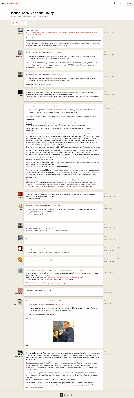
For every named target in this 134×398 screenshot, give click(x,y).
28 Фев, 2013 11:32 (109, 292)
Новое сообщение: (25, 16)
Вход (129, 3)
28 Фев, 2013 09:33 (109, 228)
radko (21, 263)
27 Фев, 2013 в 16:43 (56, 52)
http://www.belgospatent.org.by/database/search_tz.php (64, 277)
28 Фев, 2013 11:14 (109, 272)
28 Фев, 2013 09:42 (109, 240)
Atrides (20, 33)
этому (44, 65)
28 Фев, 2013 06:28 (109, 196)
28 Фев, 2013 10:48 (109, 251)
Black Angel (19, 356)
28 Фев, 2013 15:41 (109, 355)
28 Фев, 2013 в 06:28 (57, 205)
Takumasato (19, 56)
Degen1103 (19, 293)
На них (28, 249)
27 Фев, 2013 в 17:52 (55, 301)
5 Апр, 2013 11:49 (43, 16)
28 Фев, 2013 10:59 (109, 262)
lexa (21, 95)
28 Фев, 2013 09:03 (109, 208)
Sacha (20, 78)
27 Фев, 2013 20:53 (109, 94)
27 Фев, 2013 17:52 (109, 77)
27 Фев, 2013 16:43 (109, 32)
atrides (39, 52)
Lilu (21, 209)
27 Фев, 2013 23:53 (109, 108)
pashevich (19, 252)
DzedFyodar (19, 241)
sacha (39, 301)
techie (34, 16)
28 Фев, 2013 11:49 (109, 303)
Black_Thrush (18, 304)
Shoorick (20, 274)
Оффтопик (15, 9)
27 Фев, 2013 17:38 (109, 55)
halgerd (20, 197)
